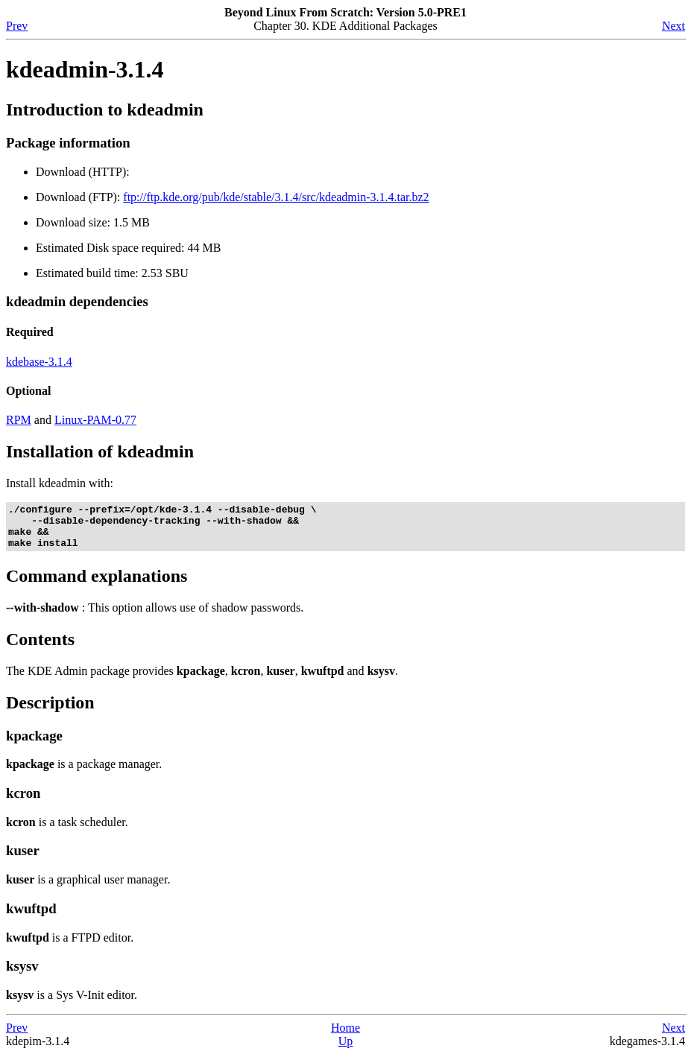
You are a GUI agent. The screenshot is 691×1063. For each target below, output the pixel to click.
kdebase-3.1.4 (39, 361)
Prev (17, 25)
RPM (18, 419)
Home (345, 1036)
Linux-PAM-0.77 (95, 419)
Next (673, 25)
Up (345, 1050)
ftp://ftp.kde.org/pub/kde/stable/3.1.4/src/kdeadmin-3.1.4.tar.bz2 (276, 197)
